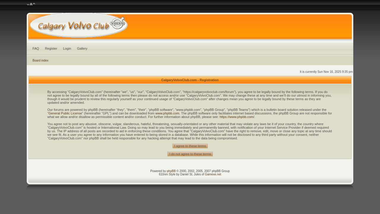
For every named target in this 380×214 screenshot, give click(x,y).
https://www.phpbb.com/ (237, 117)
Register (51, 48)
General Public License (65, 113)
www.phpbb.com (167, 113)
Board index (40, 60)
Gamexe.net (213, 174)
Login (67, 48)
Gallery (82, 48)
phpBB (171, 171)
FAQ (36, 48)
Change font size (31, 4)
